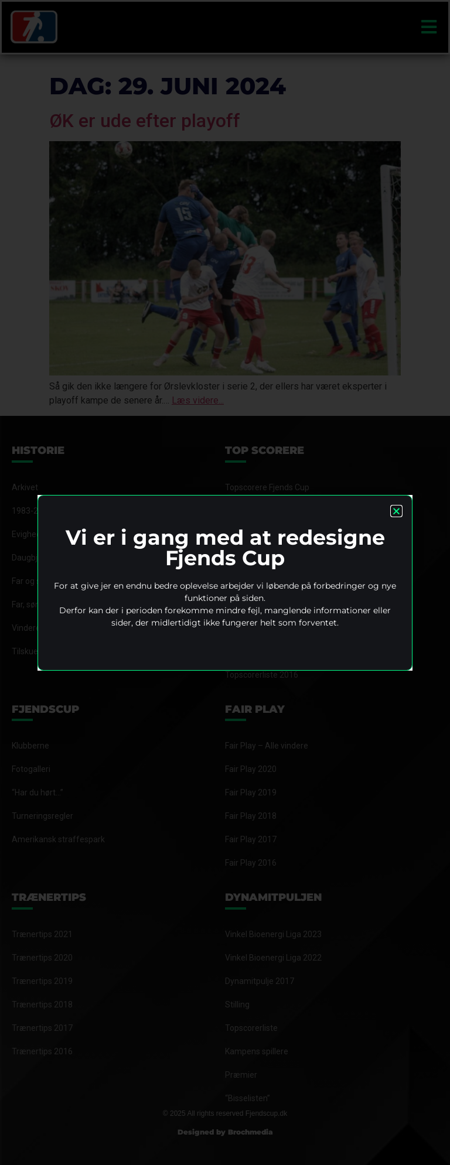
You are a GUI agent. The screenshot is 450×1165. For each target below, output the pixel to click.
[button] (396, 511)
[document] (225, 582)
